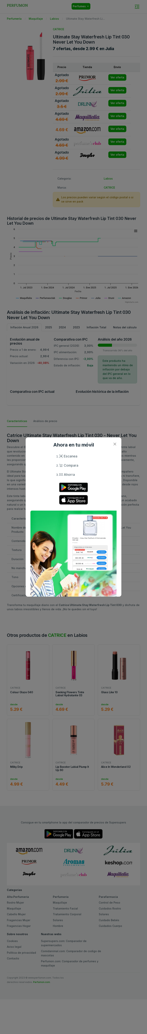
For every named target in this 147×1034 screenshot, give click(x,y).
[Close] (115, 444)
